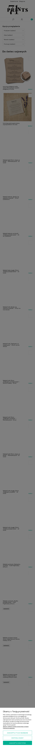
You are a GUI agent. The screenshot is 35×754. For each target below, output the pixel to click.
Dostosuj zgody (17, 738)
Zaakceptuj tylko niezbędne (17, 733)
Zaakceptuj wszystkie (17, 743)
